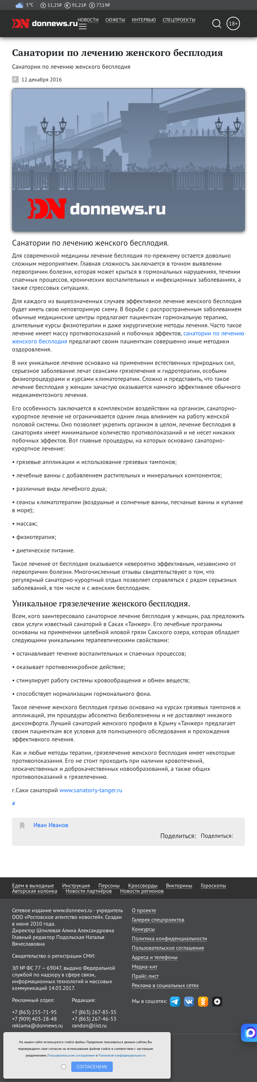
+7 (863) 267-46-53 (94, 1018)
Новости (88, 20)
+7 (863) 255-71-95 (34, 1012)
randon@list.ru (89, 1025)
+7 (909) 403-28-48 (34, 1018)
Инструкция (76, 885)
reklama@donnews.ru (37, 1025)
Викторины (179, 885)
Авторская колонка (34, 890)
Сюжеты (115, 20)
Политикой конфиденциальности (121, 1055)
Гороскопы (213, 885)
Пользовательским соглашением (71, 1055)
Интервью (144, 20)
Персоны (109, 885)
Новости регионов (142, 890)
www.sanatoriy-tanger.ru (91, 790)
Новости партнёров (89, 890)
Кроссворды (143, 885)
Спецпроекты (179, 20)
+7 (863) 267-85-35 (94, 1012)
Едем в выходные (33, 885)
